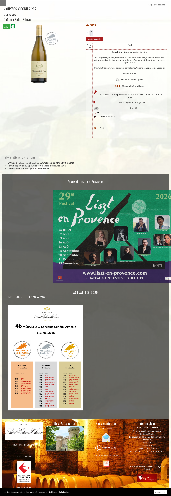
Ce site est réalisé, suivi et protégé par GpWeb (147, 468)
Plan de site (147, 445)
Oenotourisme (24, 487)
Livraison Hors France (147, 448)
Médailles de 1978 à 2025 (28, 297)
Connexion (147, 442)
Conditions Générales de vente (147, 431)
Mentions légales (147, 434)
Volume (89, 46)
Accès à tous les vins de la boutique (147, 451)
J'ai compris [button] (160, 492)
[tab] (53, 464)
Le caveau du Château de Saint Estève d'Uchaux (147, 438)
